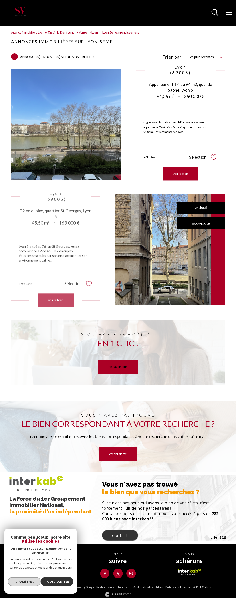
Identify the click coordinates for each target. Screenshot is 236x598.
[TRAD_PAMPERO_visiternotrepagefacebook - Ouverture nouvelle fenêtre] (104, 574)
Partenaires (172, 587)
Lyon (94, 32)
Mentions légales (143, 587)
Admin (159, 587)
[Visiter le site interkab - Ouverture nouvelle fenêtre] (189, 572)
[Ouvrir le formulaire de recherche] (214, 13)
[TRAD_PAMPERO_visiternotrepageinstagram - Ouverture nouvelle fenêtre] (132, 574)
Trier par (172, 56)
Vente (83, 32)
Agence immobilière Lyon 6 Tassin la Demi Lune (42, 32)
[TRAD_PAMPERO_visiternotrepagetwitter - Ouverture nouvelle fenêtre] (118, 574)
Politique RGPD (190, 587)
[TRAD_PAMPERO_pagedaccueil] (20, 15)
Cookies (206, 587)
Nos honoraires (105, 587)
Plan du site (123, 587)
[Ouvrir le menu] (229, 13)
